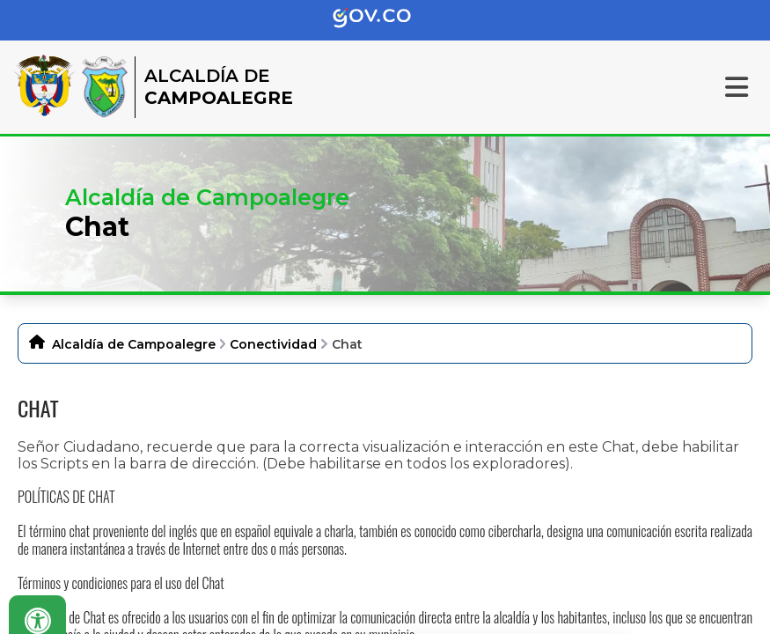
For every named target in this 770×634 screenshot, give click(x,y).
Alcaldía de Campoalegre (134, 344)
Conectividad (273, 344)
